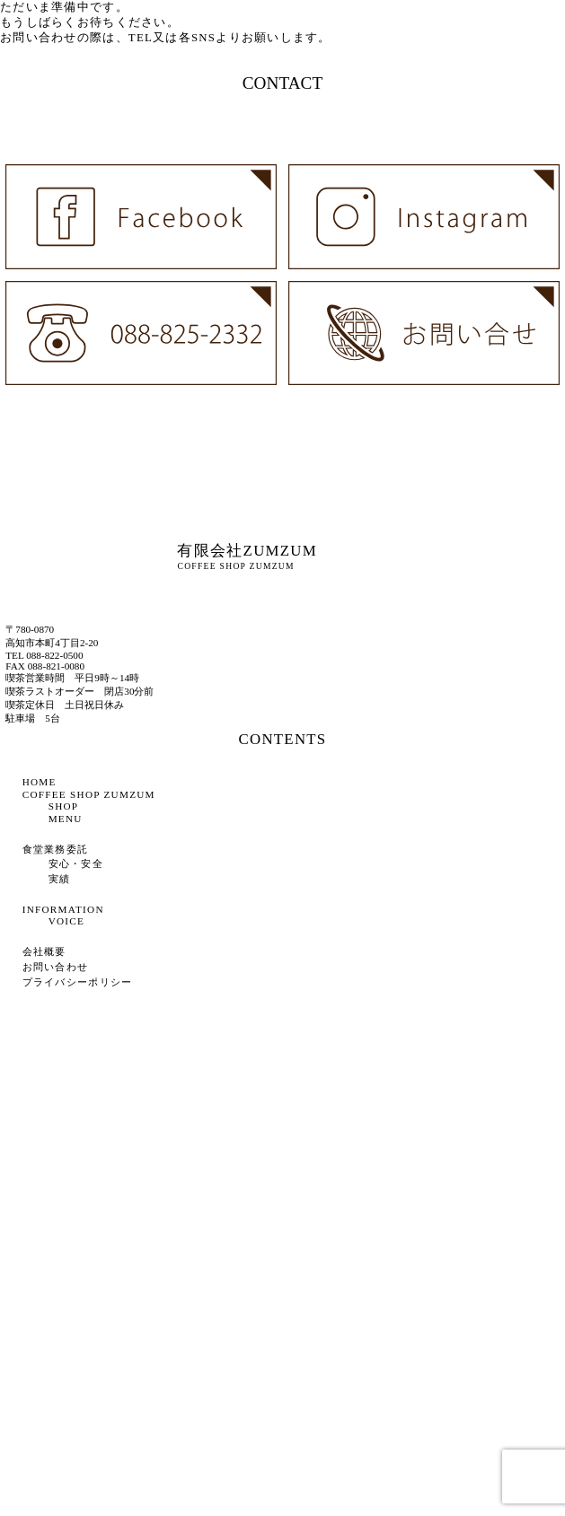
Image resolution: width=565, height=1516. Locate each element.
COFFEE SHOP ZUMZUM (88, 794)
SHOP (64, 806)
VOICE (67, 921)
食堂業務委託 (55, 849)
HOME (39, 781)
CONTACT (283, 83)
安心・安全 (76, 863)
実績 (60, 878)
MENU (66, 818)
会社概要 (44, 951)
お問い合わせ (55, 966)
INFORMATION (63, 909)
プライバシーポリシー (77, 982)
